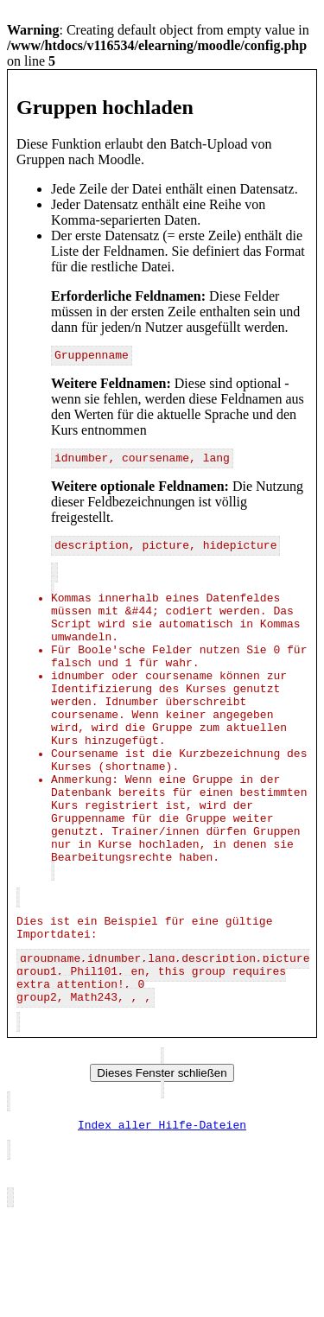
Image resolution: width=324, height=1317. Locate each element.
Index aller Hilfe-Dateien (162, 1225)
